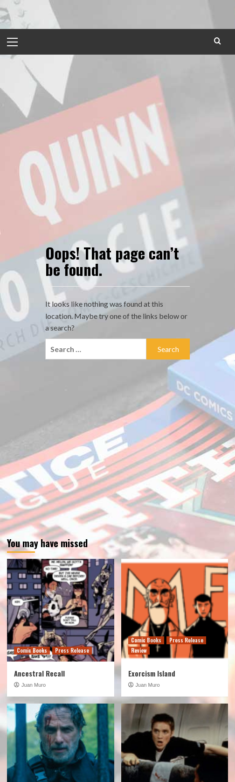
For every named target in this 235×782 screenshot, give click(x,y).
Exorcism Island (151, 673)
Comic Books (32, 650)
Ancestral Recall (39, 673)
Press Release (72, 650)
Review (139, 650)
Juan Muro (33, 685)
